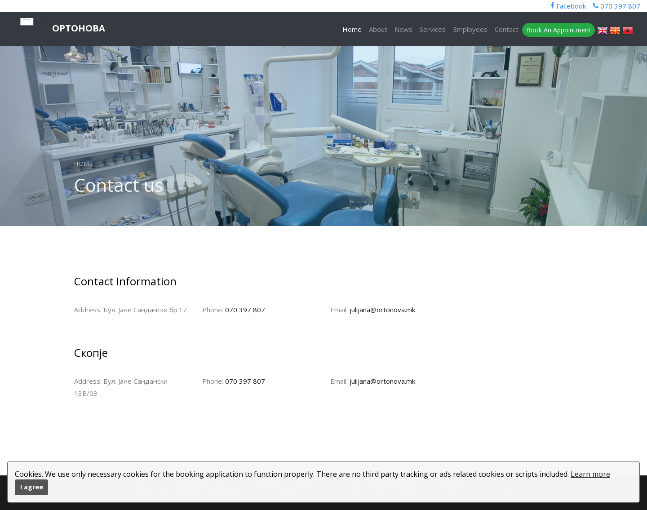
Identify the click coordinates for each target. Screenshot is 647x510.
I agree (31, 487)
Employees (470, 29)
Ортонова (59, 29)
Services (433, 29)
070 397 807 (245, 309)
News (403, 29)
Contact (506, 29)
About (378, 29)
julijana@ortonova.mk (382, 309)
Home (352, 29)
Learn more (590, 474)
